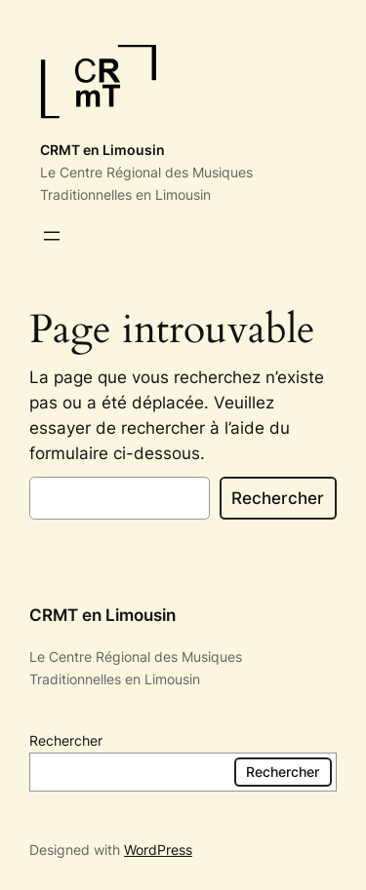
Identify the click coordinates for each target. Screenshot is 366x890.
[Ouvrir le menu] (51, 236)
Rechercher (277, 498)
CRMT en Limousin (102, 149)
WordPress (158, 849)
